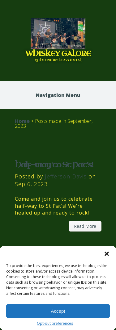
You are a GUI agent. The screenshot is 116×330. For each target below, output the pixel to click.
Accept (58, 311)
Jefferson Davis (66, 176)
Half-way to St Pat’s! (54, 165)
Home (22, 121)
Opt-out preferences (55, 323)
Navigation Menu (58, 95)
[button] (107, 254)
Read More (85, 226)
